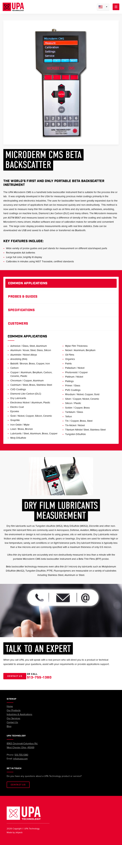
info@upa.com (20, 758)
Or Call (39, 676)
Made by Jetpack (15, 832)
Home (10, 706)
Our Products (14, 710)
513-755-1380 (21, 755)
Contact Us (14, 676)
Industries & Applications (19, 714)
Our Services (13, 718)
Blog (9, 726)
